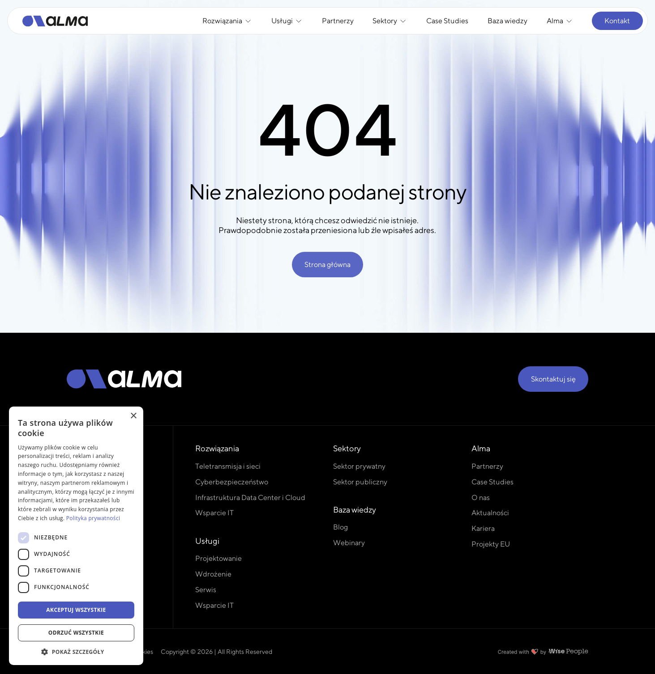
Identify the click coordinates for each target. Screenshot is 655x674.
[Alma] (55, 21)
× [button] (133, 416)
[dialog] (76, 536)
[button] (76, 651)
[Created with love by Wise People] (542, 651)
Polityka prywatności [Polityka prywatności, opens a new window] (93, 518)
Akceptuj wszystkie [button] (76, 610)
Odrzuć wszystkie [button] (76, 632)
